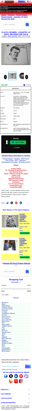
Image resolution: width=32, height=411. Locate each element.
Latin (3, 329)
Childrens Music (7, 307)
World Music (6, 351)
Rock (3, 345)
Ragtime (4, 337)
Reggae (4, 340)
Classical (5, 310)
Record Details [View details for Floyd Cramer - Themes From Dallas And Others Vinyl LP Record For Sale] (25, 233)
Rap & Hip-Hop (6, 338)
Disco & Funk (6, 316)
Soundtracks (6, 348)
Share (7, 203)
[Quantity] (7, 142)
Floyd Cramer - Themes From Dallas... (23, 218)
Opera (4, 334)
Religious (5, 341)
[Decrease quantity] (8, 143)
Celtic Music (6, 305)
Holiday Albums (7, 326)
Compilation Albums (8, 313)
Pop (3, 335)
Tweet (11, 203)
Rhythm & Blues (7, 343)
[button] (27, 24)
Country (4, 315)
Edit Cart (16, 297)
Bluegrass (5, 302)
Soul (3, 346)
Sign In (21, 1)
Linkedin (20, 203)
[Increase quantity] (8, 141)
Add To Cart (18, 142)
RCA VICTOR (12, 36)
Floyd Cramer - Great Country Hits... (23, 242)
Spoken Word (6, 349)
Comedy (4, 312)
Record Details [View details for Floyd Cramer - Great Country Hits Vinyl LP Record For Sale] (25, 257)
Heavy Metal (6, 324)
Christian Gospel (7, 308)
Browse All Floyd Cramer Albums (16, 263)
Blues (3, 304)
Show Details (16, 282)
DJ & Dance (5, 318)
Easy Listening (6, 319)
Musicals (5, 330)
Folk (3, 323)
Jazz (3, 327)
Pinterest (16, 203)
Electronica (5, 321)
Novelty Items (6, 332)
